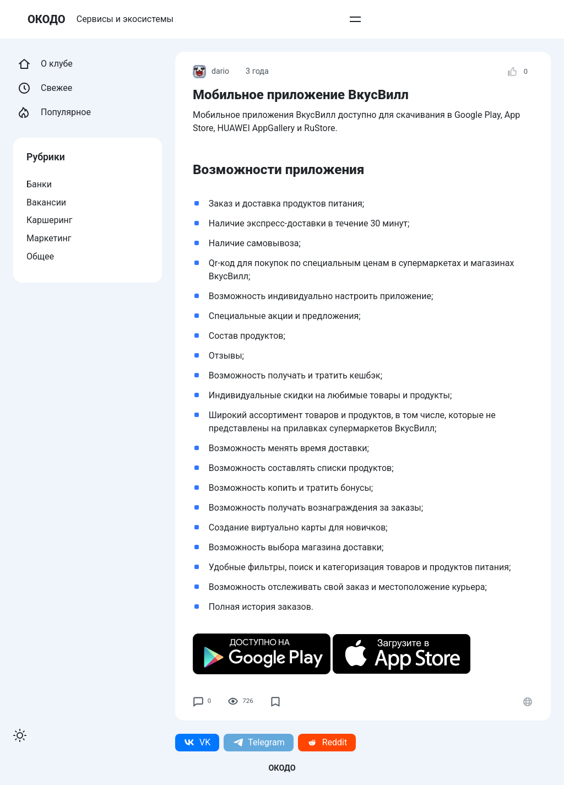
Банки (39, 184)
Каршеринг (49, 220)
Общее (40, 256)
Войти (448, 19)
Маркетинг (48, 238)
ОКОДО (47, 18)
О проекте (406, 19)
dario (211, 71)
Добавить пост (350, 19)
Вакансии (46, 202)
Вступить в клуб (281, 19)
